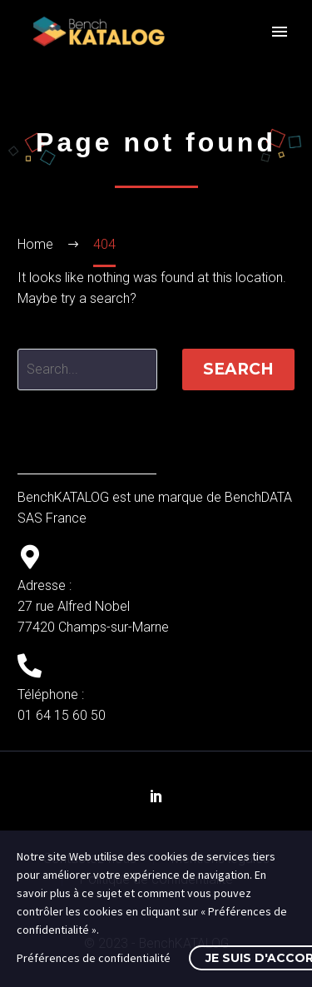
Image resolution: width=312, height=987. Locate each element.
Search (238, 369)
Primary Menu (279, 32)
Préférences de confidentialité (94, 957)
